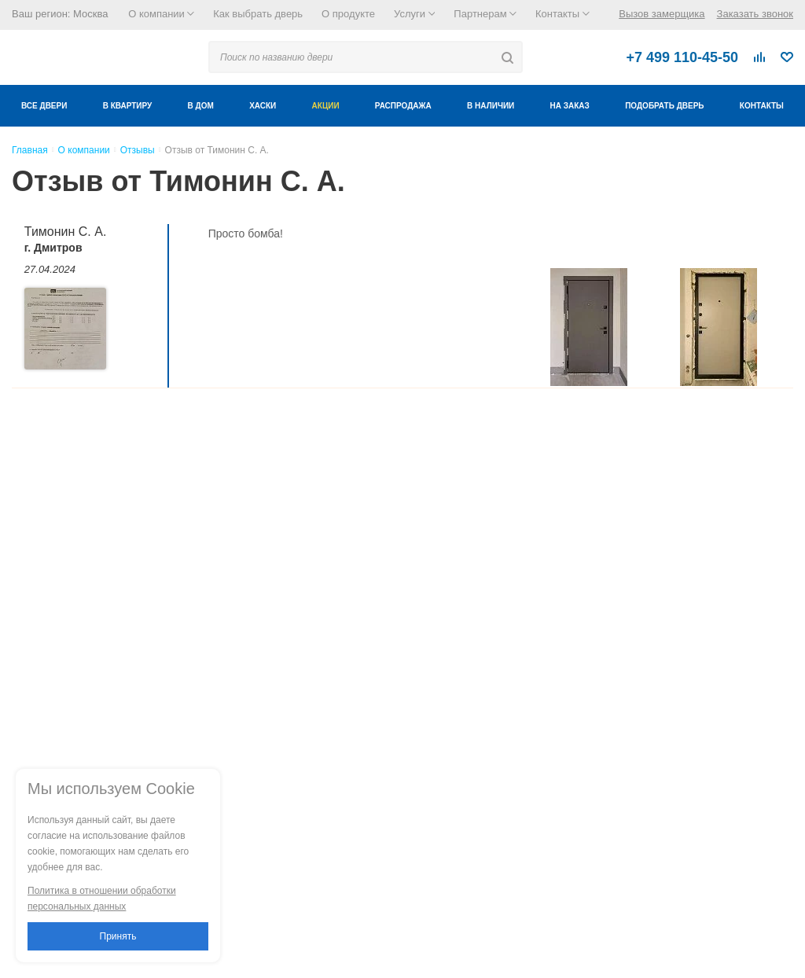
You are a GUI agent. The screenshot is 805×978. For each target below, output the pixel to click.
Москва (90, 14)
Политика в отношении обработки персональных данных (102, 898)
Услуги (414, 14)
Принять (118, 936)
